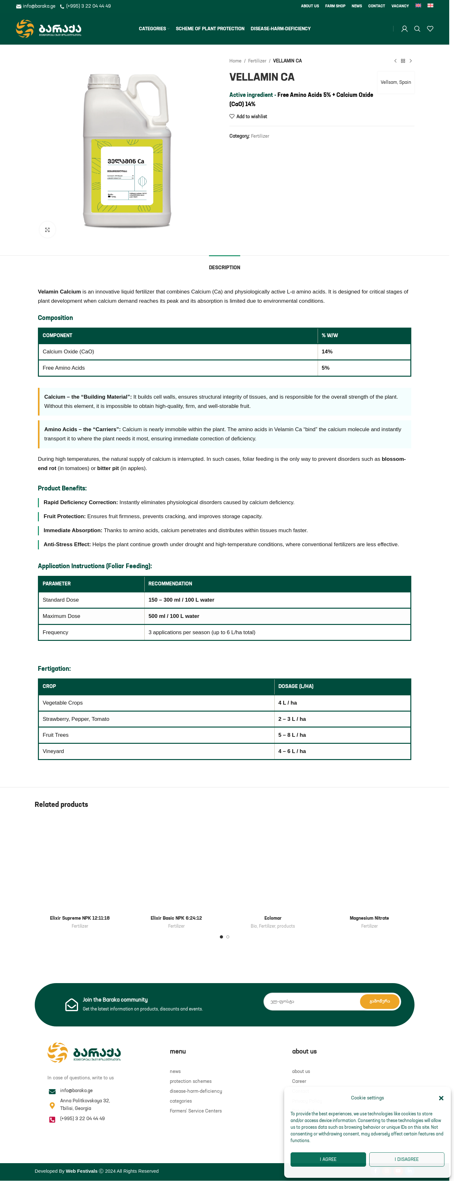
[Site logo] (48, 28)
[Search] (417, 28)
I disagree (407, 1159)
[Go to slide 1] (221, 936)
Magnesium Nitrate (369, 918)
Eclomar (273, 918)
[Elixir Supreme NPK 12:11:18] (80, 864)
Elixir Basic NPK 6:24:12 (176, 918)
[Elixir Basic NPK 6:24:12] (176, 864)
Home (235, 61)
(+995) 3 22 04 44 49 (85, 6)
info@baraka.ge (36, 6)
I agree (328, 1159)
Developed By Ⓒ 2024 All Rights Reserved (97, 1171)
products (286, 926)
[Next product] (410, 61)
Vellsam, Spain (396, 82)
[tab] (224, 265)
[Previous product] (395, 61)
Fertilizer (257, 61)
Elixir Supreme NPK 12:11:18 (80, 918)
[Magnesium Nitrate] (369, 864)
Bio (254, 926)
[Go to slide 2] (227, 936)
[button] (441, 1098)
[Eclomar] (273, 864)
